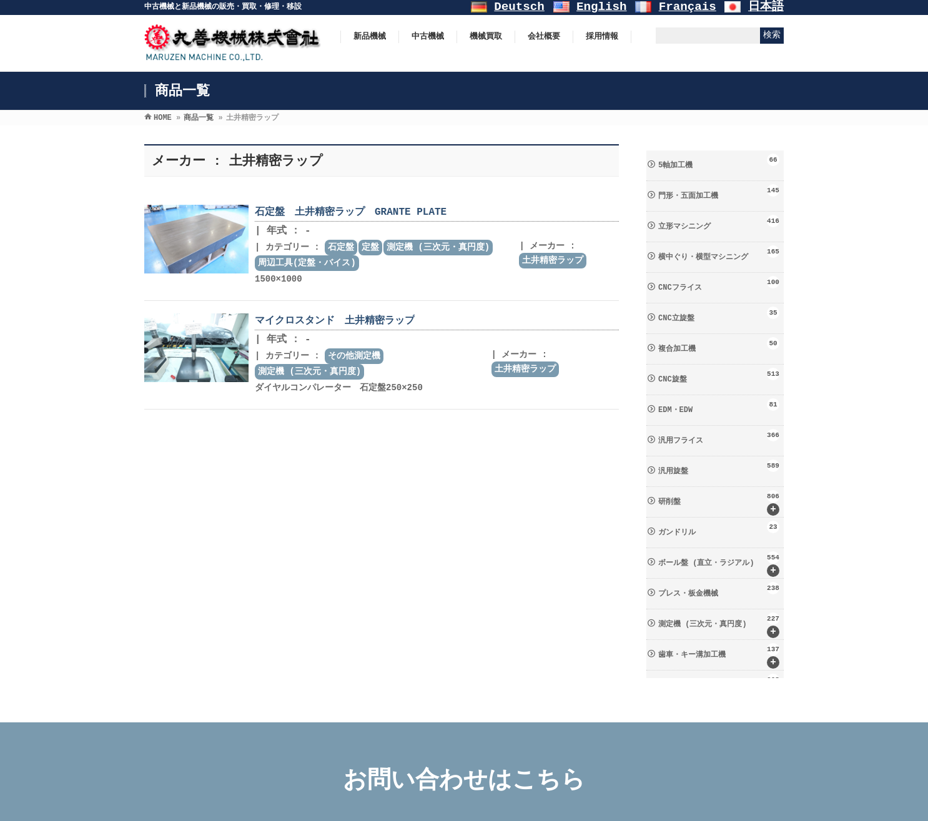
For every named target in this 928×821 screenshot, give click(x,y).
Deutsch (519, 7)
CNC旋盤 (718, 376)
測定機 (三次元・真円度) (438, 247)
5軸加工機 (718, 162)
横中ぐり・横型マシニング (718, 253)
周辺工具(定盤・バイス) (307, 263)
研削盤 (718, 503)
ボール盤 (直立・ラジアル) (718, 564)
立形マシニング (718, 223)
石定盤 (341, 247)
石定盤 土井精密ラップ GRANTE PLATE (351, 212)
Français (687, 7)
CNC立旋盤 (718, 315)
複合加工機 (718, 345)
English (601, 7)
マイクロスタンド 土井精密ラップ (335, 321)
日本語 (766, 7)
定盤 (370, 247)
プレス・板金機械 (718, 590)
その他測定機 (354, 356)
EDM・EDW (718, 406)
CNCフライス (718, 284)
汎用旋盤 (718, 468)
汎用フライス (718, 437)
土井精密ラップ (552, 260)
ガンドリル (718, 529)
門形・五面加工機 (718, 192)
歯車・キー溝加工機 (718, 656)
